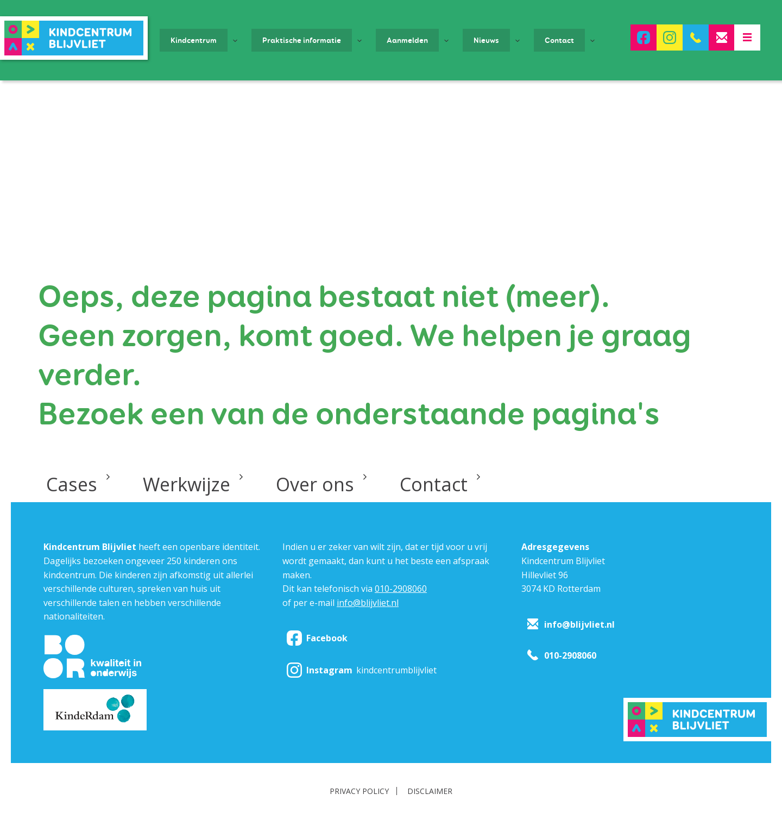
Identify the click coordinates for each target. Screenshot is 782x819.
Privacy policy (359, 791)
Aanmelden (407, 40)
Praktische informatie (301, 40)
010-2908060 (401, 589)
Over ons (315, 484)
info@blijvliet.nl (368, 603)
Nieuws (486, 40)
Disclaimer (429, 791)
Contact (559, 40)
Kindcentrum (194, 40)
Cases (71, 484)
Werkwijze (186, 484)
